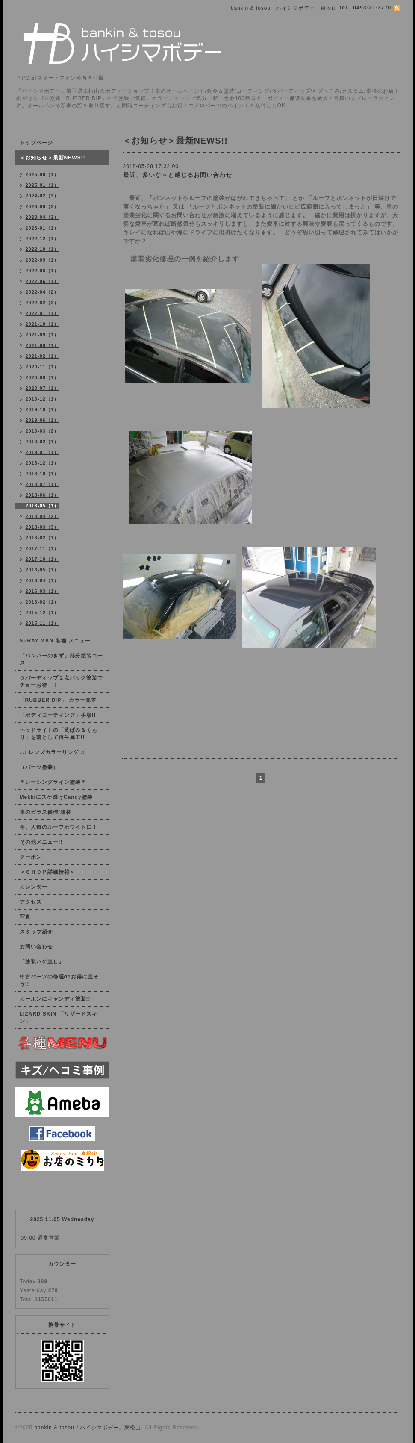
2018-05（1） (42, 505)
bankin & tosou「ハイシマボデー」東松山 (87, 1428)
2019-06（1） (42, 420)
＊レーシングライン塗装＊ (53, 782)
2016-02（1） (42, 601)
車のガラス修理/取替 (45, 812)
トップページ (36, 143)
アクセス (31, 902)
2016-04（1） (42, 580)
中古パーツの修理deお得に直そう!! (59, 980)
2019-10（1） (42, 409)
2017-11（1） (42, 548)
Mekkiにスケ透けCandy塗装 (56, 797)
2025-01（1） (42, 185)
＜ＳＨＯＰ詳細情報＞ (47, 872)
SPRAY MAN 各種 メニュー (55, 641)
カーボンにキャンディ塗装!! (55, 999)
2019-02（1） (42, 441)
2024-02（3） (42, 195)
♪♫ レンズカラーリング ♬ (52, 752)
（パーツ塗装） (39, 767)
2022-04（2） (42, 291)
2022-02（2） (42, 302)
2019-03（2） (42, 430)
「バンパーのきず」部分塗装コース (61, 659)
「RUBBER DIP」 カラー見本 (58, 700)
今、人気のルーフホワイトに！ (58, 827)
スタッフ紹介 (36, 932)
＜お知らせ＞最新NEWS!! (52, 158)
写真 (25, 917)
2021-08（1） (42, 345)
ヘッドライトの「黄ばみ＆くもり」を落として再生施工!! (58, 733)
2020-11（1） (42, 366)
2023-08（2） (42, 206)
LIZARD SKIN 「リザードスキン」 (58, 1017)
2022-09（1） (42, 259)
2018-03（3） (42, 527)
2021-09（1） (42, 334)
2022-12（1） (42, 238)
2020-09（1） (42, 377)
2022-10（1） (42, 249)
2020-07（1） (42, 388)
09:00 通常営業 (40, 1238)
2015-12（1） (42, 612)
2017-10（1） (42, 559)
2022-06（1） (42, 281)
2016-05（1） (42, 569)
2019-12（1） (42, 398)
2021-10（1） (42, 324)
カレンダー (33, 887)
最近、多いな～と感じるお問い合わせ (177, 174)
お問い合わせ (36, 947)
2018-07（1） (42, 484)
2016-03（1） (42, 591)
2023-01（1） (42, 227)
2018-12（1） (42, 462)
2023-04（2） (42, 217)
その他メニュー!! (41, 842)
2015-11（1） (42, 623)
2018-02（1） (42, 537)
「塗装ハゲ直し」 (42, 962)
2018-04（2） (42, 516)
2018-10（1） (42, 473)
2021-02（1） (42, 356)
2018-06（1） (42, 495)
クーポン (31, 857)
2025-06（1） (42, 174)
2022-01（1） (42, 313)
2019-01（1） (42, 452)
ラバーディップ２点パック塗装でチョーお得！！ (61, 681)
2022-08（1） (42, 270)
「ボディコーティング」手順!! (58, 715)
